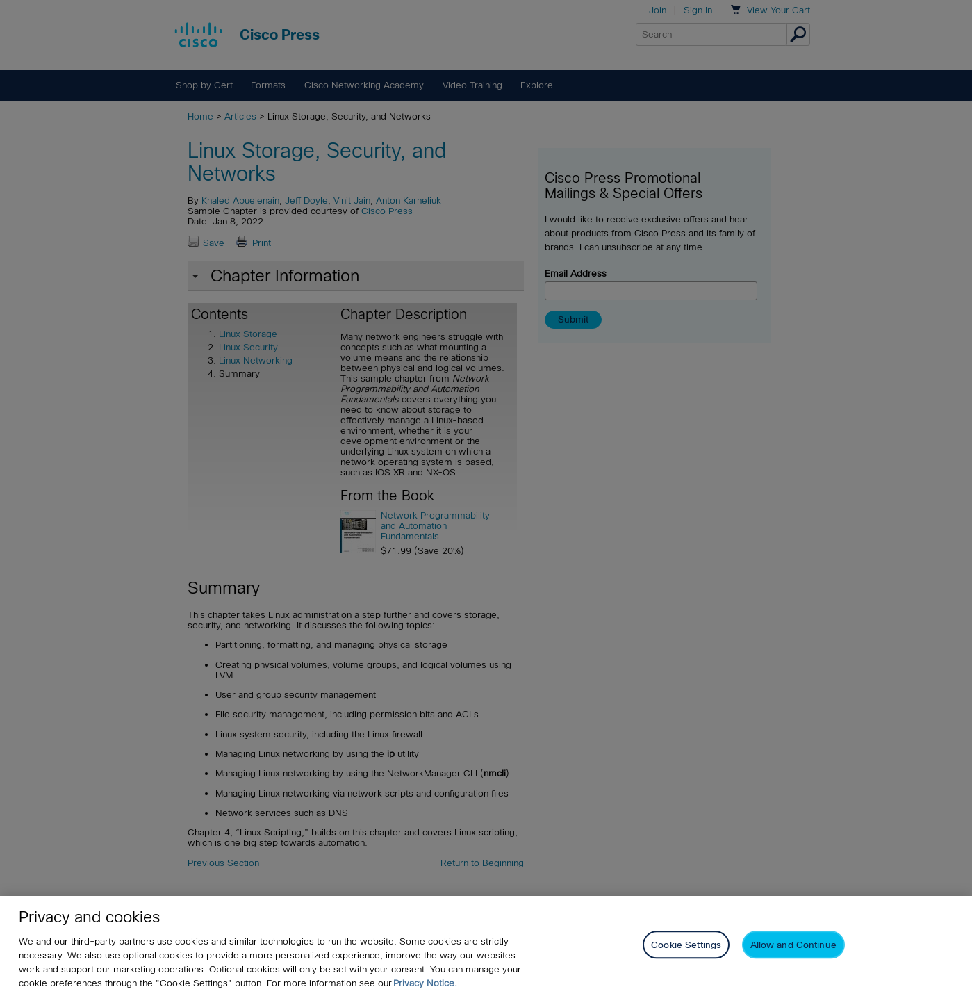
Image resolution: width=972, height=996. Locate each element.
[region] (486, 946)
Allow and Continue (793, 945)
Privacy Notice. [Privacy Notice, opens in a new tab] (425, 983)
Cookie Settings (686, 945)
